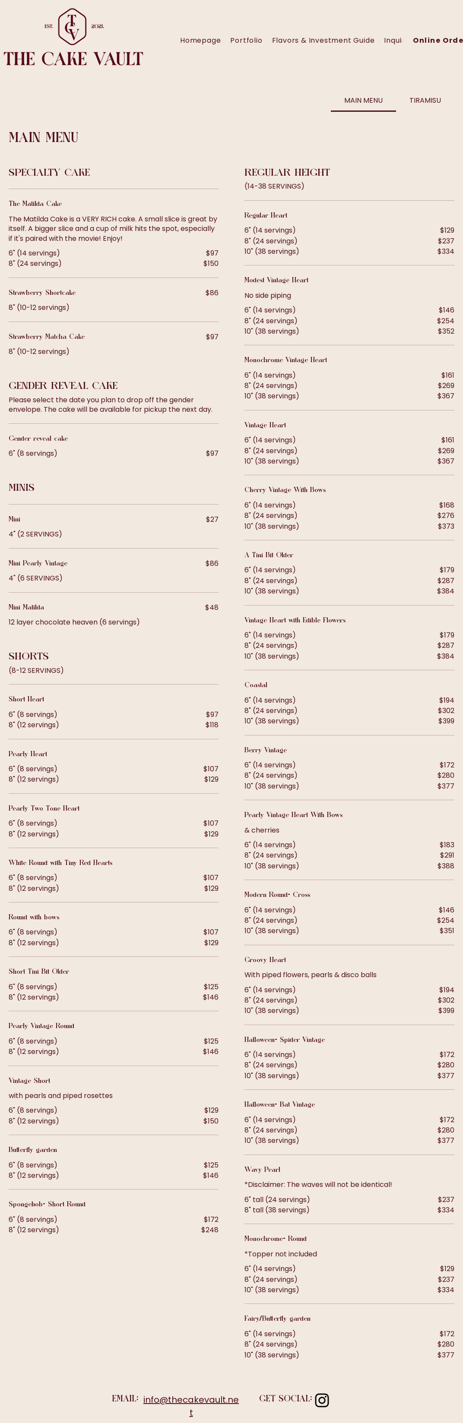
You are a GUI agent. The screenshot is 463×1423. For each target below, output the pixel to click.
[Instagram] (322, 1400)
